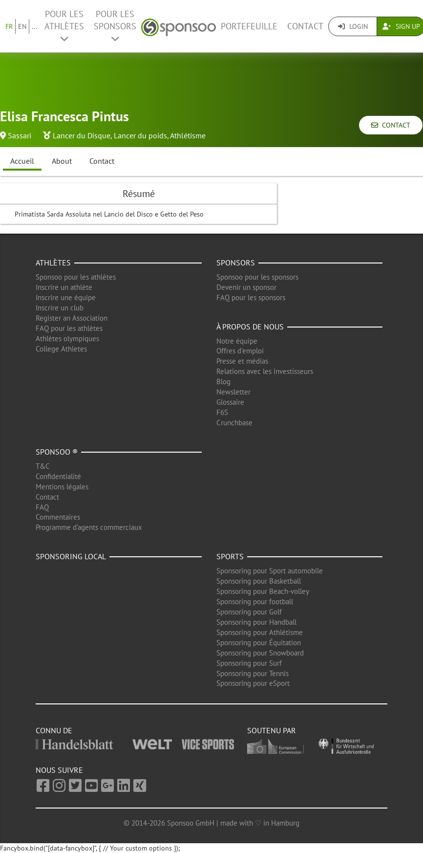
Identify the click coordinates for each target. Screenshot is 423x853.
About (62, 161)
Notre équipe (236, 341)
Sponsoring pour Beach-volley (262, 591)
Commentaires (58, 517)
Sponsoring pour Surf (249, 663)
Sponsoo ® (57, 452)
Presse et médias (242, 361)
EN (22, 26)
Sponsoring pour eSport (253, 683)
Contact (305, 26)
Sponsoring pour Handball (256, 622)
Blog (223, 381)
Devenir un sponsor (246, 287)
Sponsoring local (71, 556)
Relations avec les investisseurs (264, 371)
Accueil (22, 161)
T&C (43, 466)
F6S (222, 412)
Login (353, 26)
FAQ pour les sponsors (250, 297)
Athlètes (53, 262)
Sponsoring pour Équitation (258, 642)
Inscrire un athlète (64, 287)
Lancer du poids (140, 135)
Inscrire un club (60, 307)
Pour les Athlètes (64, 25)
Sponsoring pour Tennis (252, 673)
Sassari (19, 135)
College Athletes (61, 348)
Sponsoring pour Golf (249, 611)
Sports (230, 556)
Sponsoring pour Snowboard (260, 652)
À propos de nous (250, 326)
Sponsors (235, 262)
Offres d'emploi (240, 350)
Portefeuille (249, 26)
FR (9, 26)
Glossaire (230, 402)
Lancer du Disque (81, 135)
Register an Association (71, 318)
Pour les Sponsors (115, 25)
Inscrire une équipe (66, 297)
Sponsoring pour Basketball (258, 581)
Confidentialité (58, 476)
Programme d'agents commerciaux (89, 527)
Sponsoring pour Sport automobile (269, 570)
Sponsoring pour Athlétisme (259, 632)
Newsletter (233, 391)
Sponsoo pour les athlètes (76, 277)
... (34, 26)
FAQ (42, 507)
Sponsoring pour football (254, 601)
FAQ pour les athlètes (69, 328)
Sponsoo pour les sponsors (257, 277)
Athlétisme (188, 135)
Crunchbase (234, 422)
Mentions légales (62, 486)
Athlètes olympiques (67, 338)
